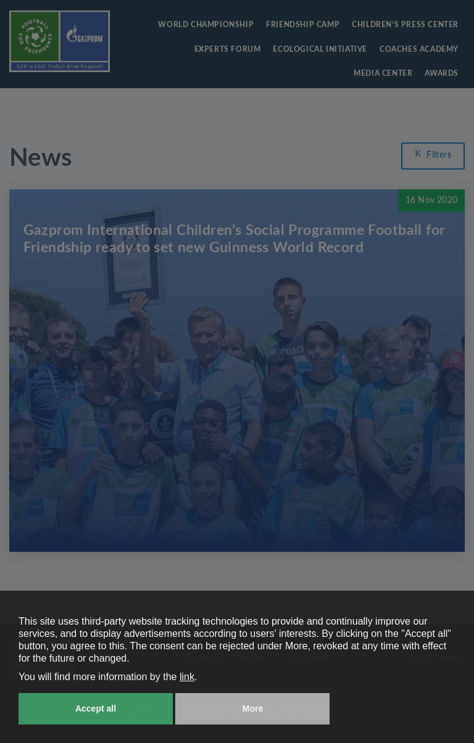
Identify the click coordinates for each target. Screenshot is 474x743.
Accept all (95, 708)
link (187, 676)
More (253, 708)
